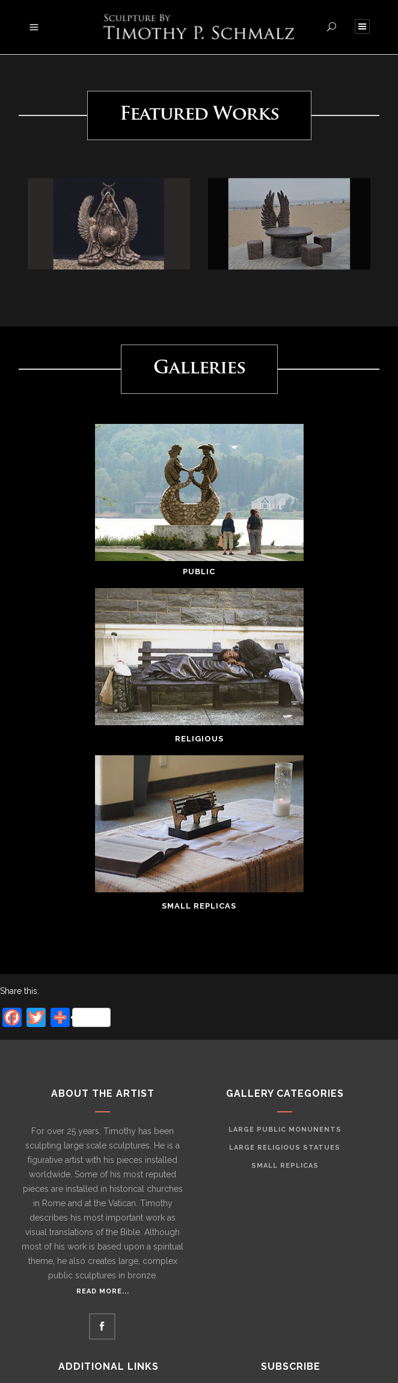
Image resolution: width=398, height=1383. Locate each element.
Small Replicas (285, 1166)
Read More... (102, 1291)
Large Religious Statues (284, 1147)
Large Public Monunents (284, 1129)
